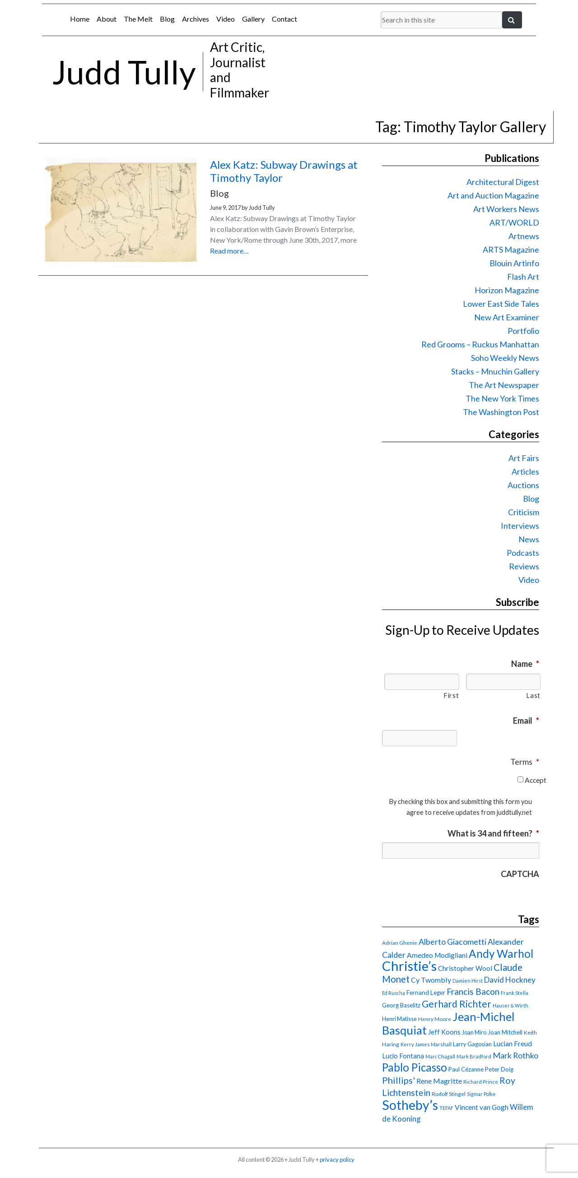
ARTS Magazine (511, 249)
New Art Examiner (506, 317)
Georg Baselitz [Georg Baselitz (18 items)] (401, 1005)
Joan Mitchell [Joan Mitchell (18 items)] (505, 1032)
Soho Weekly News (505, 358)
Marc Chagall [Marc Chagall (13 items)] (440, 1056)
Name (525, 664)
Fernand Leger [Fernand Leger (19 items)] (425, 992)
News (528, 539)
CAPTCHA (520, 874)
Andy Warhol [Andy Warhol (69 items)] (501, 953)
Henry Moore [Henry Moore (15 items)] (434, 1019)
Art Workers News (506, 209)
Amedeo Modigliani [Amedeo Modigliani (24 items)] (437, 955)
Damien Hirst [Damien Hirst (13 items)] (467, 981)
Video (225, 18)
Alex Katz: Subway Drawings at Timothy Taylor (284, 171)
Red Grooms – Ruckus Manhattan (480, 344)
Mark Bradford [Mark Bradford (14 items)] (474, 1056)
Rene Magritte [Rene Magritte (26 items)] (439, 1080)
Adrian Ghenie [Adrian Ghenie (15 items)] (399, 943)
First (451, 695)
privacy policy (337, 1159)
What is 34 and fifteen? (493, 833)
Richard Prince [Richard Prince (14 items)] (480, 1082)
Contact (284, 18)
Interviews (520, 526)
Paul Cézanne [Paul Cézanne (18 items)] (466, 1069)
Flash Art (523, 277)
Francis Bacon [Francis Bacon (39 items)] (473, 991)
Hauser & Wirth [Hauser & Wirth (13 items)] (510, 1005)
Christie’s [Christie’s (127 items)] (409, 966)
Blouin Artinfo (514, 263)
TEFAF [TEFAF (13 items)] (446, 1108)
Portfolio (523, 331)
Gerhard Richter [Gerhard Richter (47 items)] (456, 1003)
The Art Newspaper (504, 385)
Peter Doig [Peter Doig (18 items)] (499, 1069)
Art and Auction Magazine (493, 195)
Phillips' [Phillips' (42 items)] (398, 1080)
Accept (535, 780)
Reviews (524, 566)
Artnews (523, 236)
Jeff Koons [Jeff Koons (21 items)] (444, 1032)
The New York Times (502, 398)
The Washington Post (501, 412)
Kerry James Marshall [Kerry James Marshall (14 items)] (426, 1044)
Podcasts (523, 553)
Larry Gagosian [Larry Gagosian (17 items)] (472, 1044)
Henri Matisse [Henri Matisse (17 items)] (399, 1018)
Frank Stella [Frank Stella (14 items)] (514, 993)
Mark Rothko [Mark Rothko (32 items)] (515, 1055)
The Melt (138, 18)
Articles (525, 471)
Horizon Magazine (507, 290)
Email (526, 720)
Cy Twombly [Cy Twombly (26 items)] (431, 979)
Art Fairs (523, 458)
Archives (195, 18)
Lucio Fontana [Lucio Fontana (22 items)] (403, 1056)
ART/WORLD (514, 222)
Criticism (523, 512)
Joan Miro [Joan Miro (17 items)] (474, 1032)
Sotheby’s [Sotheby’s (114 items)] (410, 1105)
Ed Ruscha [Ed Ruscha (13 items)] (393, 993)
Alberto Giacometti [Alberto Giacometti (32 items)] (452, 942)
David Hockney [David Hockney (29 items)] (510, 979)
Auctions (523, 485)
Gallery (253, 18)
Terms (524, 762)
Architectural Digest (502, 182)
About (107, 18)
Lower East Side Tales (501, 304)
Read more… (229, 250)
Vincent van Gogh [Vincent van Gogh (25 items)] (481, 1107)
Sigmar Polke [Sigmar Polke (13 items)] (481, 1094)
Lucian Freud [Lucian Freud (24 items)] (512, 1043)
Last (533, 695)
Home (79, 18)
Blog (167, 18)
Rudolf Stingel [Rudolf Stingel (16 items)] (449, 1093)
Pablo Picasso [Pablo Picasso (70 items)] (414, 1067)
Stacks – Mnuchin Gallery (495, 371)
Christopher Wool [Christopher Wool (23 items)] (465, 968)
